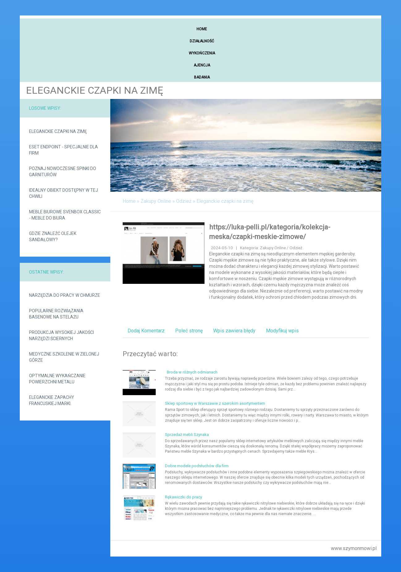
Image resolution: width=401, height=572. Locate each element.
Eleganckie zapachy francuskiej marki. (51, 400)
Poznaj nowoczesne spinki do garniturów (62, 171)
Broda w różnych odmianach (191, 372)
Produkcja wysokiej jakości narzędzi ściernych (61, 335)
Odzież (184, 201)
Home (129, 201)
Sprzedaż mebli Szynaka (187, 434)
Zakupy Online (156, 201)
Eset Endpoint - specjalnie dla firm (63, 150)
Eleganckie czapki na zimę (58, 131)
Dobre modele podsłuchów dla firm (197, 465)
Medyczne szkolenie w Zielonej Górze (64, 357)
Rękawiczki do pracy (183, 497)
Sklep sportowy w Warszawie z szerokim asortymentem (215, 403)
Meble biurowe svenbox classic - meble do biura (65, 214)
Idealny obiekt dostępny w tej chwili (63, 193)
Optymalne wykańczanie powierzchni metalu (57, 378)
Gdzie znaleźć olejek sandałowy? (52, 236)
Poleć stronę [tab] (189, 331)
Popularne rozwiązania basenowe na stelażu (56, 313)
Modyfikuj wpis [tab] (282, 331)
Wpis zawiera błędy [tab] (234, 331)
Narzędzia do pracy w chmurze (64, 295)
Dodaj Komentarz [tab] (146, 331)
